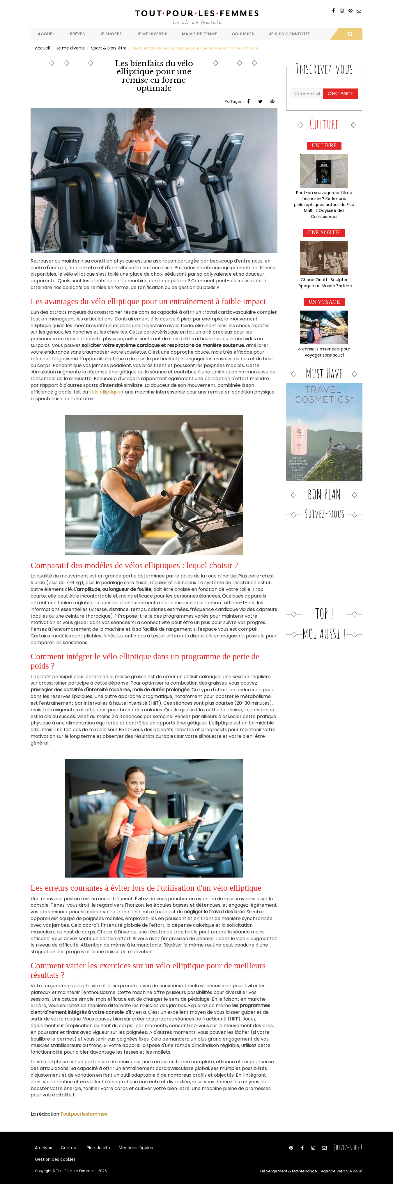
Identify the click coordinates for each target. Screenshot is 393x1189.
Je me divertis (152, 34)
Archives (43, 1148)
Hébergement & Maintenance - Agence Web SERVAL (316, 1176)
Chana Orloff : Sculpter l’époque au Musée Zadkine (324, 278)
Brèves (77, 34)
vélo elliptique (106, 391)
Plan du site (94, 1148)
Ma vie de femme (199, 34)
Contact (67, 1148)
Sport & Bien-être (104, 47)
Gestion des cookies (54, 1163)
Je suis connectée (289, 34)
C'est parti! (341, 93)
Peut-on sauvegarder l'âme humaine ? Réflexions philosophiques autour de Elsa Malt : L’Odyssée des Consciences (324, 201)
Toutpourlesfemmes (83, 1113)
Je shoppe (111, 34)
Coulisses (243, 34)
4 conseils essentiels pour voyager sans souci (324, 346)
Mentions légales (130, 1148)
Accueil (46, 34)
